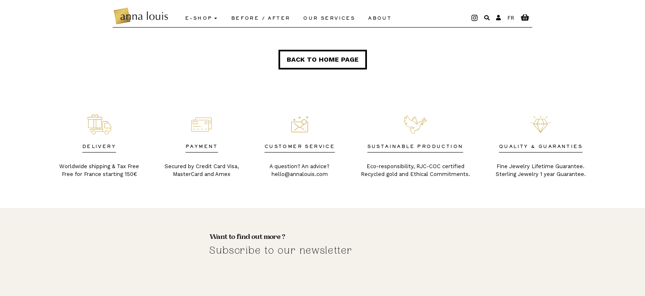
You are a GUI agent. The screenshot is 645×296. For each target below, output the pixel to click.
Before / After (260, 18)
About (380, 18)
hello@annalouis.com (299, 174)
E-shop (198, 18)
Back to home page (323, 59)
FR (510, 18)
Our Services (329, 18)
